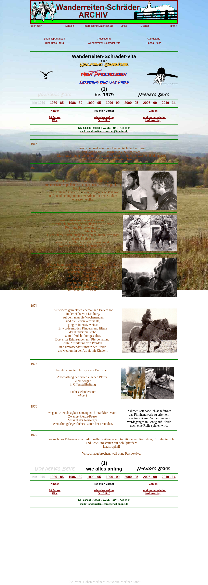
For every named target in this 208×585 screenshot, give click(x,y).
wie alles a (100, 117)
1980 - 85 (57, 103)
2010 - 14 (169, 103)
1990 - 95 (94, 103)
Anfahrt (173, 25)
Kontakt (69, 25)
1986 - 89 (75, 103)
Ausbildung (104, 38)
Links (124, 25)
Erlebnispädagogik (54, 38)
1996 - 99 (113, 103)
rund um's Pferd (54, 42)
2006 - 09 (150, 103)
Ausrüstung (153, 38)
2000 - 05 (131, 103)
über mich (36, 25)
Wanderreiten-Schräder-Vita (104, 42)
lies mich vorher (104, 110)
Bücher (145, 25)
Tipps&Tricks (153, 42)
